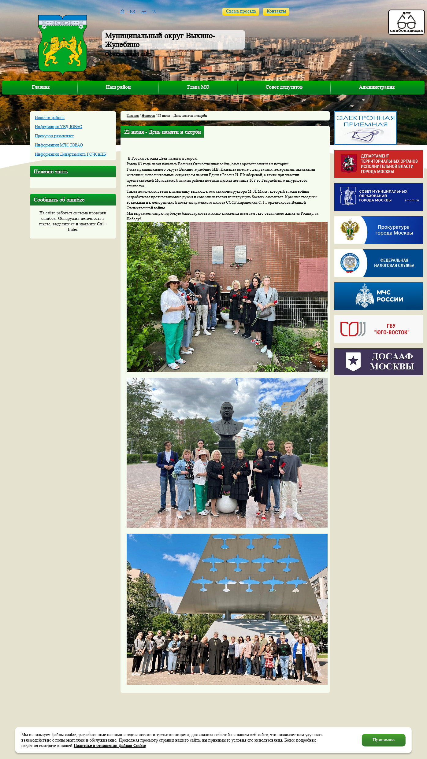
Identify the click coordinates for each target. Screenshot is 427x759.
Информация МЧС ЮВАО (59, 145)
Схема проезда (241, 11)
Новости (148, 115)
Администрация (377, 87)
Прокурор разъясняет (54, 135)
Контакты (276, 11)
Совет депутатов (284, 87)
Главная (41, 87)
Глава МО (198, 87)
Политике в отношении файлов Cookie (110, 745)
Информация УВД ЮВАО (58, 126)
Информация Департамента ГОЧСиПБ (70, 154)
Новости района (50, 117)
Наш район (118, 87)
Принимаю (384, 739)
